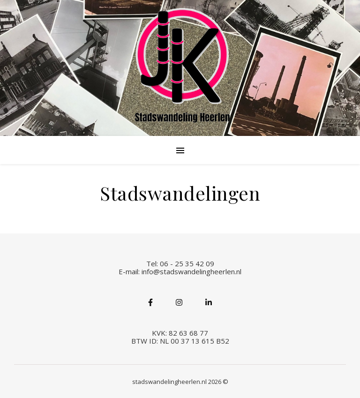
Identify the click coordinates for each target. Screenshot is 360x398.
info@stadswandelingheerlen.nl (191, 271)
